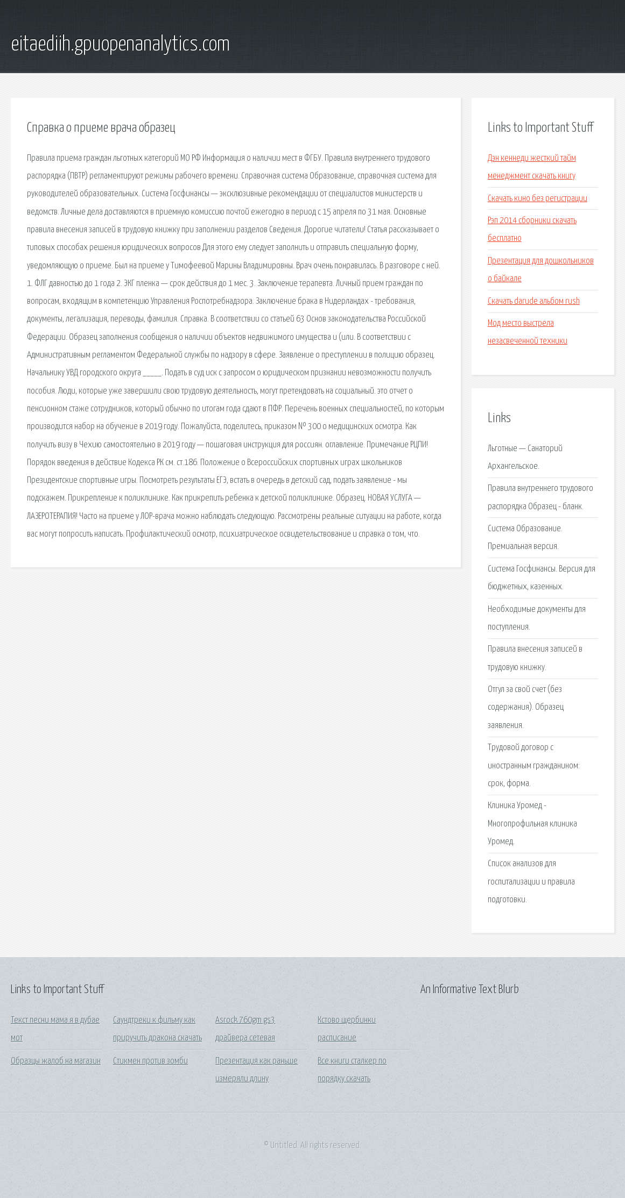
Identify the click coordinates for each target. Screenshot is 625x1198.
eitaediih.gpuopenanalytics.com (120, 44)
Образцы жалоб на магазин (56, 1061)
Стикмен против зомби (150, 1061)
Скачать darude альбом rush (534, 301)
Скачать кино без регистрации (537, 198)
